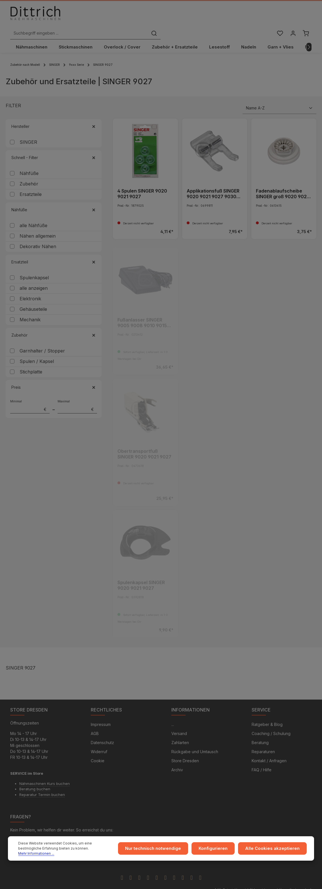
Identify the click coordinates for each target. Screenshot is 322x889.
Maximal (77, 394)
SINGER (28, 130)
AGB (95, 722)
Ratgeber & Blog (267, 713)
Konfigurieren (219, 850)
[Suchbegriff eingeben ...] (155, 15)
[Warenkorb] (306, 15)
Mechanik (30, 307)
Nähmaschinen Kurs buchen (44, 772)
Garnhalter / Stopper (42, 338)
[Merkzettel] (279, 15)
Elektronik (30, 286)
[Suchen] (229, 15)
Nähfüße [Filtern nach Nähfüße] (53, 197)
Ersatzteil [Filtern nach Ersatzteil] (53, 249)
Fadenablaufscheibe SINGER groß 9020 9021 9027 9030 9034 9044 (282, 181)
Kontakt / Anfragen (269, 749)
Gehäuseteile (33, 297)
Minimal (30, 394)
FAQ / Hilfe (262, 758)
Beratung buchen (34, 777)
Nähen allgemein (38, 224)
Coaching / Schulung (271, 722)
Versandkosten (289, 878)
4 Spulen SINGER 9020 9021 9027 (142, 181)
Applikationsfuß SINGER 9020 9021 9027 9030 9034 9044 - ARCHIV (213, 181)
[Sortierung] (279, 96)
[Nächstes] (309, 34)
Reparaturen (263, 740)
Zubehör (29, 171)
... (172, 713)
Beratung (260, 731)
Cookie (97, 749)
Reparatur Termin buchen (42, 783)
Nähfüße (29, 161)
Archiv (177, 758)
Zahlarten (180, 731)
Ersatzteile (31, 182)
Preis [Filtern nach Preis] (53, 375)
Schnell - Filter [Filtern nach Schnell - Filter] (53, 145)
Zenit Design (187, 880)
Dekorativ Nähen (38, 234)
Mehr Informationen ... (84, 852)
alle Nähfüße (33, 213)
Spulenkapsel (34, 265)
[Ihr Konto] (292, 15)
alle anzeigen (34, 276)
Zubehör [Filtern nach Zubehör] (53, 322)
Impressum (101, 713)
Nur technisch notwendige (162, 850)
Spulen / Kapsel (37, 349)
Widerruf (99, 740)
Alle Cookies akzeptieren (275, 850)
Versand (179, 722)
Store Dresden (185, 749)
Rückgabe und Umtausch (194, 740)
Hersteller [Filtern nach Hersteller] (53, 114)
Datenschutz (102, 731)
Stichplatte (31, 359)
